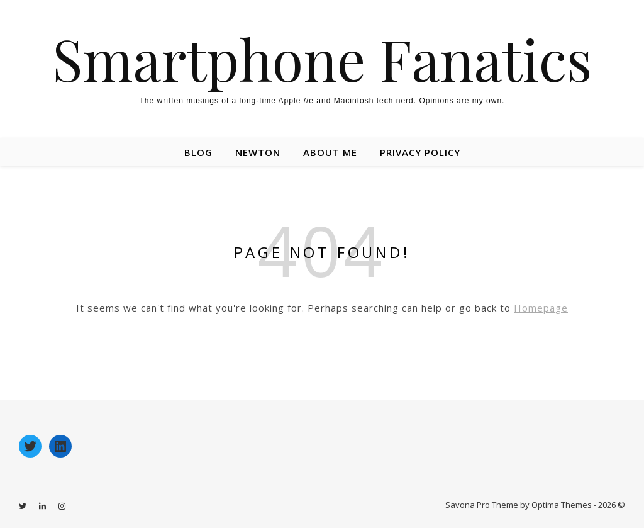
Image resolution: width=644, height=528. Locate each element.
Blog (198, 152)
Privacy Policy (420, 152)
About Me (330, 152)
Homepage (541, 307)
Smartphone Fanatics (322, 58)
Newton (257, 152)
